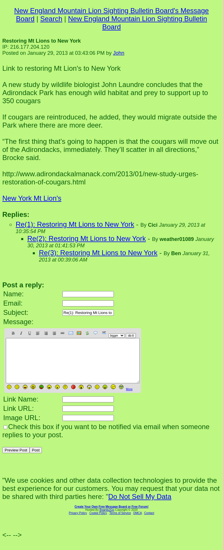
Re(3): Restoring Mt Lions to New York (98, 253)
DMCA (137, 521)
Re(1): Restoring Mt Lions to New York (75, 224)
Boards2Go (107, 518)
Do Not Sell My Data (139, 505)
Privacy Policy (78, 521)
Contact (149, 521)
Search (51, 19)
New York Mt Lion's (31, 198)
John (118, 53)
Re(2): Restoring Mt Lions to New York (86, 238)
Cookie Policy (98, 521)
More (129, 398)
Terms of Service (120, 521)
